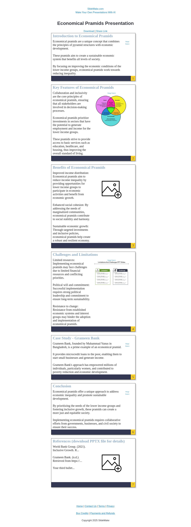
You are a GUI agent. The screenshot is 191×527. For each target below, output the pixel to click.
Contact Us (90, 506)
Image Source (111, 93)
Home (80, 506)
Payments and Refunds (102, 513)
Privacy (110, 506)
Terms (101, 506)
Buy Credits (82, 513)
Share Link (101, 31)
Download (89, 31)
